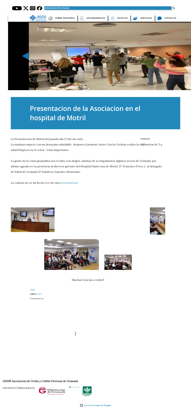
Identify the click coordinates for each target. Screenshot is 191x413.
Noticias (122, 18)
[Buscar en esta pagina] (108, 8)
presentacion (69, 182)
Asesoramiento (96, 18)
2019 (143, 144)
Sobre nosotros (67, 18)
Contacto (168, 18)
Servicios (145, 18)
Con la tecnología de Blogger (95, 405)
